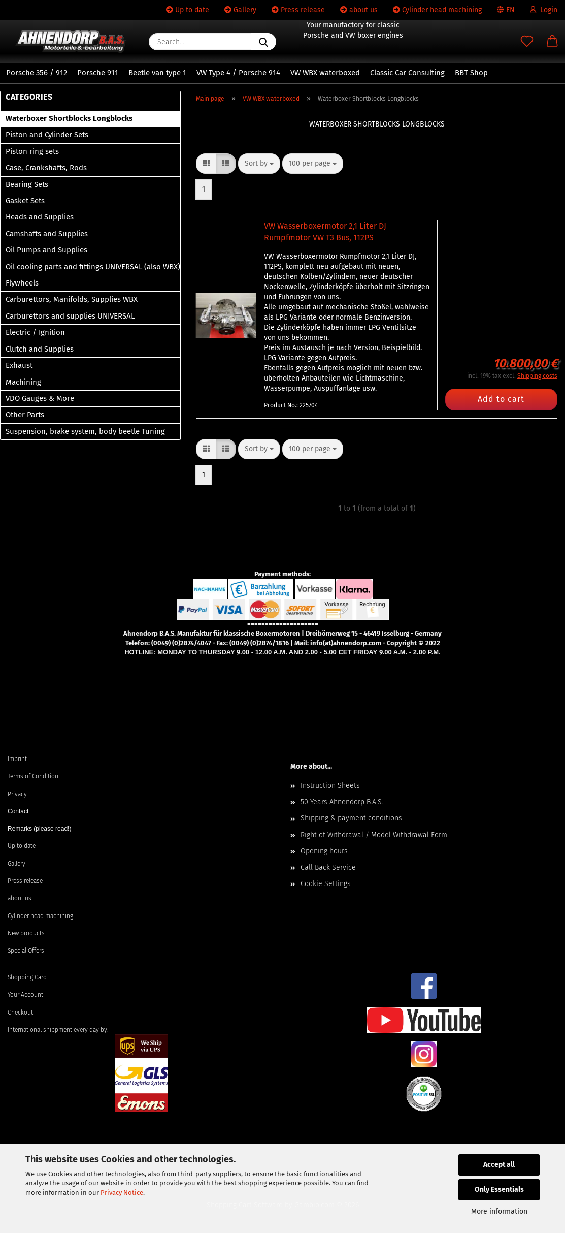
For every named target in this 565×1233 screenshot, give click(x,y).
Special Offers (26, 950)
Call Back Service (328, 867)
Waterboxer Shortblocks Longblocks (69, 118)
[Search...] (263, 41)
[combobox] (259, 163)
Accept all (499, 1164)
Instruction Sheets (330, 785)
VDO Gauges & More (40, 398)
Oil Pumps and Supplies (46, 250)
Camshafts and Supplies (47, 233)
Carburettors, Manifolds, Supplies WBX (72, 299)
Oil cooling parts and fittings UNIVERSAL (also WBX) (93, 266)
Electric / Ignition (35, 332)
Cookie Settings (326, 883)
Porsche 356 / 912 (36, 72)
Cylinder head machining (437, 10)
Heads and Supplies (40, 217)
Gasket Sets (25, 200)
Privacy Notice (122, 1192)
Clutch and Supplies (40, 349)
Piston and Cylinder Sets (47, 134)
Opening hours (324, 851)
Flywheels (22, 283)
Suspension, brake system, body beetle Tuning (85, 431)
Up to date (187, 10)
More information (499, 1211)
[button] (552, 41)
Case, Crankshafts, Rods (46, 167)
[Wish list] (527, 41)
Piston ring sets (32, 151)
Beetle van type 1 (157, 72)
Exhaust (19, 365)
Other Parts (25, 414)
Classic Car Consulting (407, 72)
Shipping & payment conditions (351, 818)
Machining (23, 382)
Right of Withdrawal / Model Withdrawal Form (374, 835)
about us (359, 10)
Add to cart (501, 399)
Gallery (240, 10)
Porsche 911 (97, 72)
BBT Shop (471, 72)
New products (26, 933)
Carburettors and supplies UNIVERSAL (70, 316)
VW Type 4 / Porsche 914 (238, 72)
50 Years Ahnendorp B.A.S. (342, 802)
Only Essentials (499, 1189)
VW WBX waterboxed (325, 72)
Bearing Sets (27, 184)
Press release (298, 10)
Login (543, 10)
